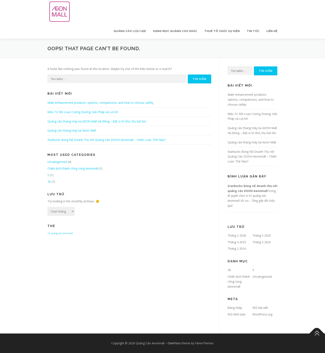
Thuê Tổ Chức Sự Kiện (222, 31)
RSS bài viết (260, 308)
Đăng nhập (235, 308)
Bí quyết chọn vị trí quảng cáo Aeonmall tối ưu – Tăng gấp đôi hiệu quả (251, 201)
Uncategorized (57, 162)
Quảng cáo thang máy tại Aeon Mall (71, 130)
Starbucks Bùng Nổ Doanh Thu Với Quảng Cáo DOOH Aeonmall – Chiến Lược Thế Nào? (106, 140)
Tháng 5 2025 (261, 235)
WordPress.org (262, 314)
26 (49, 181)
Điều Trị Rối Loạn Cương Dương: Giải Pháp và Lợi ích (82, 112)
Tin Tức (253, 31)
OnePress (174, 343)
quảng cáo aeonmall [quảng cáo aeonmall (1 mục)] (62, 233)
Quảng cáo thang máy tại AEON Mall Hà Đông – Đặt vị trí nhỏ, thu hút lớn (96, 121)
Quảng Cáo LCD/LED (130, 31)
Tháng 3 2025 (261, 242)
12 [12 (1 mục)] (48, 233)
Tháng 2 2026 (237, 235)
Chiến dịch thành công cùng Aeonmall (72, 168)
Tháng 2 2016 (237, 248)
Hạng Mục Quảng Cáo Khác (175, 31)
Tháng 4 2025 (237, 242)
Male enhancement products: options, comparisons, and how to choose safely (100, 103)
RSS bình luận (237, 314)
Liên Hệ (272, 31)
